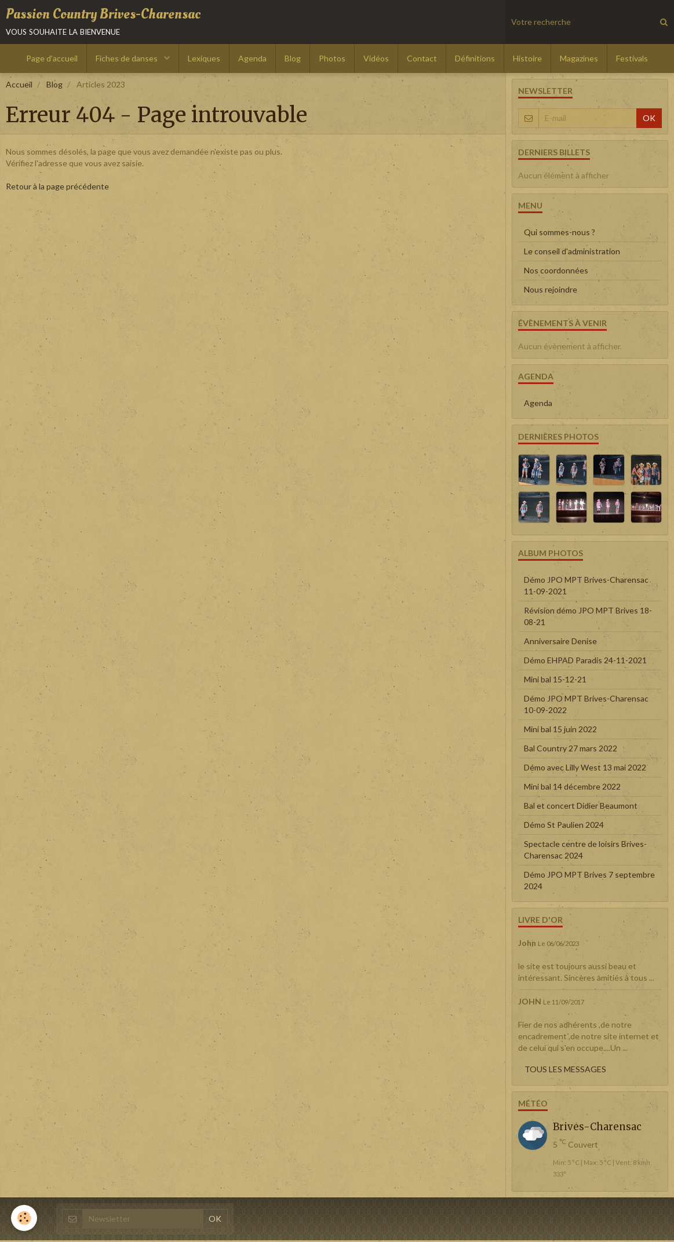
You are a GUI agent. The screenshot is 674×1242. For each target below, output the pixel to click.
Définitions (475, 60)
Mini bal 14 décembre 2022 (572, 788)
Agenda (252, 60)
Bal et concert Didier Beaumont (580, 807)
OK (649, 120)
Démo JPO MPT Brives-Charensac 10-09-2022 (586, 706)
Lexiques (204, 60)
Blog (293, 60)
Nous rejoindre (550, 292)
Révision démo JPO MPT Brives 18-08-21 (588, 618)
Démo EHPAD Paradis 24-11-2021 (585, 662)
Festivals (632, 60)
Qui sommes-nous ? (559, 234)
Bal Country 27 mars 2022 (570, 750)
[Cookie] (25, 1218)
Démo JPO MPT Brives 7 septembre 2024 (589, 882)
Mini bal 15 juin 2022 (560, 731)
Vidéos (376, 60)
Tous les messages (565, 1071)
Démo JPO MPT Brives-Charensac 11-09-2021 (586, 587)
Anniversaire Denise (560, 643)
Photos (332, 60)
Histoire (527, 60)
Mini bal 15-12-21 (555, 681)
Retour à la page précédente (57, 188)
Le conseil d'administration (572, 253)
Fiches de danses (127, 60)
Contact (422, 60)
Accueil (19, 87)
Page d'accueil (52, 60)
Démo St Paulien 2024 (564, 826)
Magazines (579, 60)
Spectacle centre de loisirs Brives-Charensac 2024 (585, 851)
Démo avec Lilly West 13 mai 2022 (585, 769)
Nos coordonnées (556, 272)
